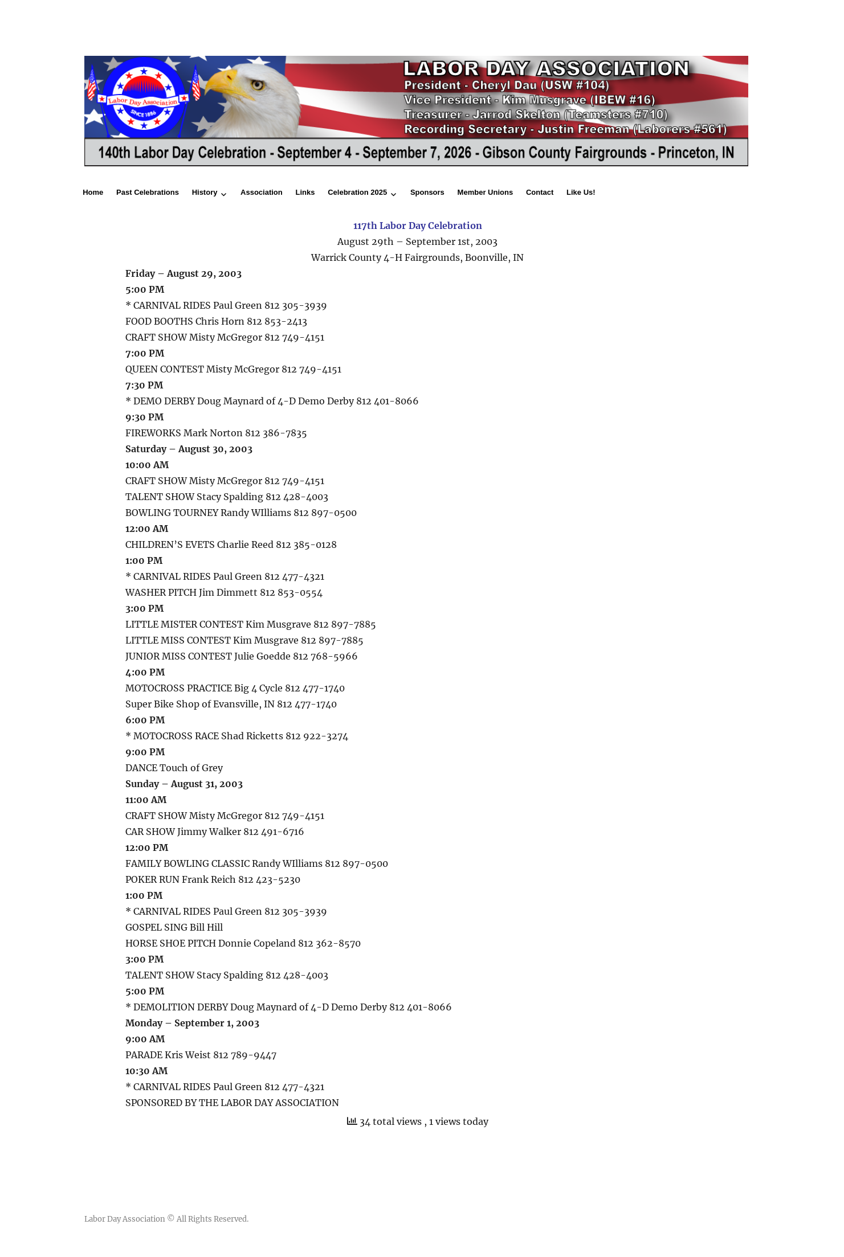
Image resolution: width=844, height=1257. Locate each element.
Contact (539, 192)
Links (305, 192)
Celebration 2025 (357, 192)
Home (93, 192)
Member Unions (485, 192)
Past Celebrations (147, 192)
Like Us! (581, 192)
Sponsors (427, 192)
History (205, 192)
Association (261, 192)
